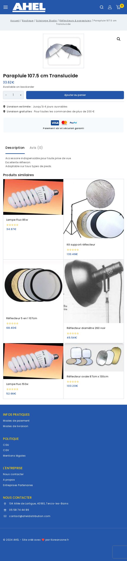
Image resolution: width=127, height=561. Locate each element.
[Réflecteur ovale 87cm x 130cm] (94, 357)
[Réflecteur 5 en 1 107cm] (33, 286)
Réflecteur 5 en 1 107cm (21, 318)
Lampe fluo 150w (17, 384)
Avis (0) (36, 148)
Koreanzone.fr (60, 539)
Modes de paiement (16, 420)
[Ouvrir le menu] (5, 7)
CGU (6, 445)
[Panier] (120, 7)
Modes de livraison (15, 426)
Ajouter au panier (75, 95)
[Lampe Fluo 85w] (33, 197)
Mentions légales (14, 455)
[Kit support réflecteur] (94, 209)
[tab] (15, 148)
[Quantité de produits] (13, 95)
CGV (6, 450)
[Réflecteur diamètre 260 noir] (94, 291)
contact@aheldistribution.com (29, 516)
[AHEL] (29, 7)
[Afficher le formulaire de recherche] (102, 7)
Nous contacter (13, 474)
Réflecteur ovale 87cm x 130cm (87, 376)
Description (15, 148)
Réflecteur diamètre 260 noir (86, 328)
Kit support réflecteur (81, 245)
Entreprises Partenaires (18, 485)
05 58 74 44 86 (19, 510)
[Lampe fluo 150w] (33, 361)
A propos (9, 479)
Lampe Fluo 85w (17, 220)
